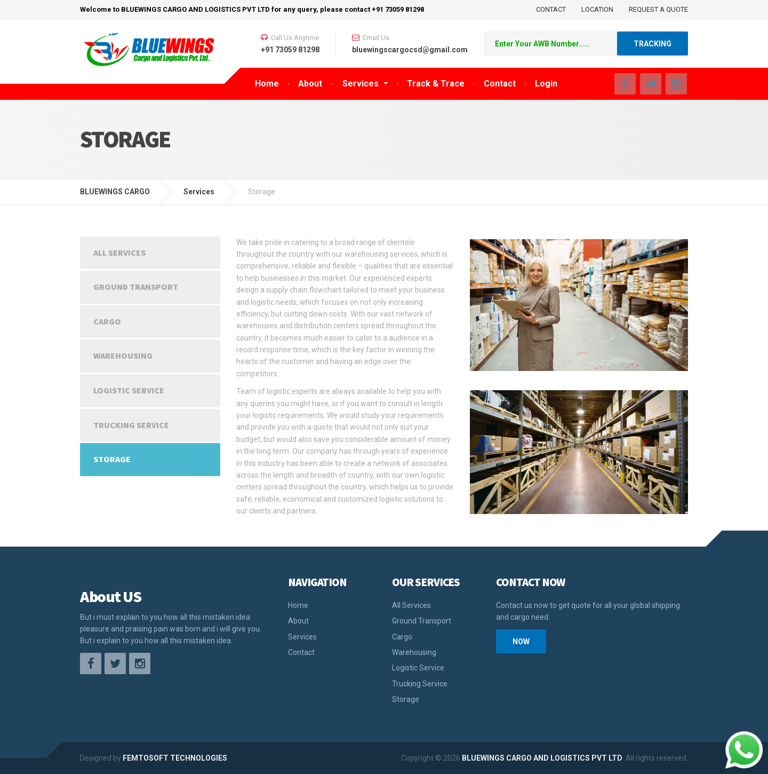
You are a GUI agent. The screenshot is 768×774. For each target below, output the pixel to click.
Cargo (107, 321)
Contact (500, 83)
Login (546, 83)
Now (521, 641)
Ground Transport (135, 286)
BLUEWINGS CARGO (115, 191)
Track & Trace (436, 83)
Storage (112, 459)
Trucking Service (131, 425)
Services (360, 83)
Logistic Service (128, 390)
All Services (119, 252)
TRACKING (652, 44)
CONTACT (551, 9)
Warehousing (123, 355)
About (310, 83)
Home (267, 83)
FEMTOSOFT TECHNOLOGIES (175, 758)
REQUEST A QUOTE (658, 9)
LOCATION (597, 9)
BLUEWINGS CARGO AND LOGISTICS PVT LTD (541, 758)
